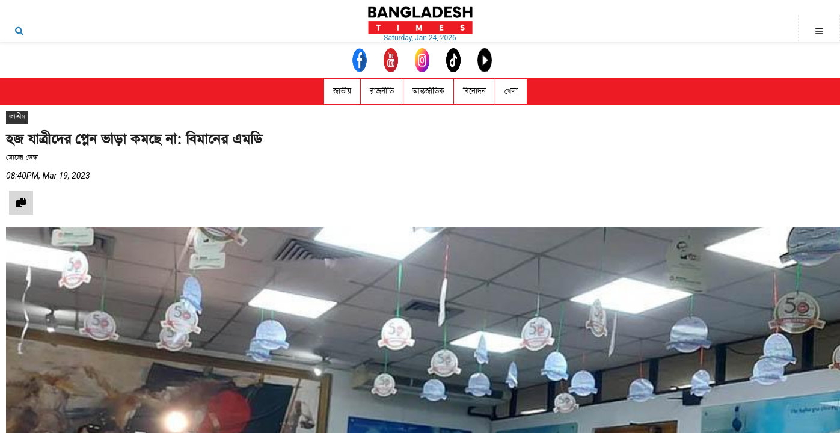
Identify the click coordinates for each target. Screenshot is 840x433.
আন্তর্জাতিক (428, 91)
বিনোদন (474, 91)
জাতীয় (17, 116)
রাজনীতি (382, 91)
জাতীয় (342, 91)
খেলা (511, 91)
